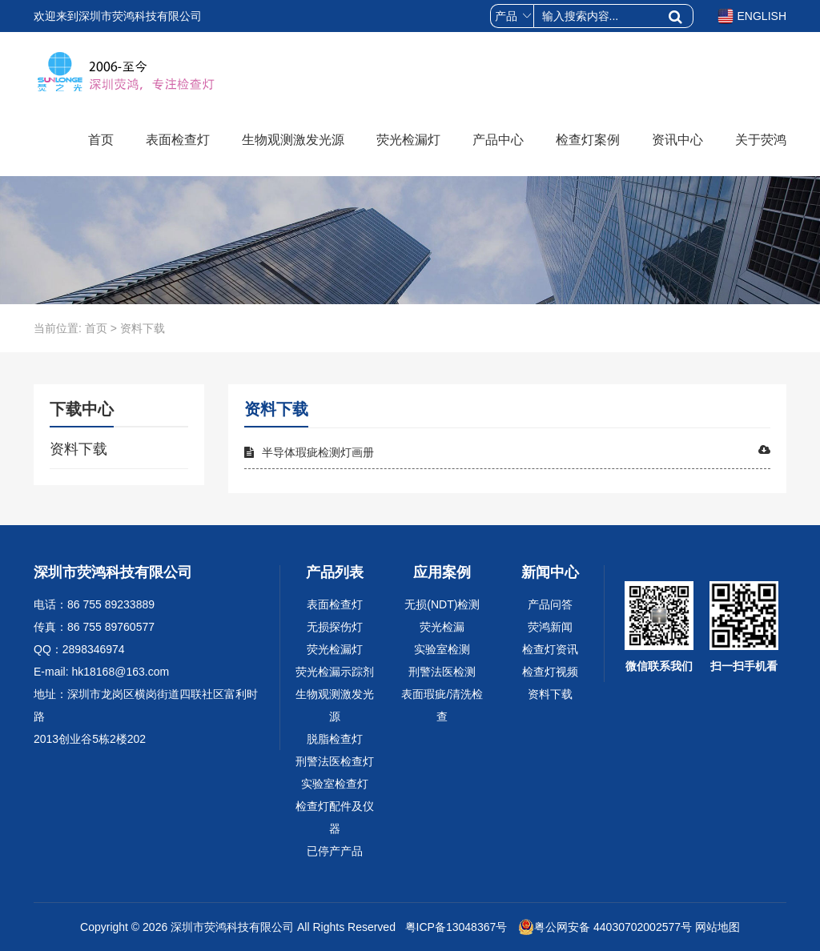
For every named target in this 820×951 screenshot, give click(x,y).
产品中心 (498, 139)
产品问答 (550, 604)
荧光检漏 (442, 626)
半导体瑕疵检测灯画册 (507, 451)
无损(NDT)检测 (442, 604)
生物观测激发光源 (293, 139)
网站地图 (717, 927)
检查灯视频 (550, 671)
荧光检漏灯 (408, 139)
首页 (101, 139)
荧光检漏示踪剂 (334, 671)
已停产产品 (335, 851)
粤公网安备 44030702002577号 (605, 927)
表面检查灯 (178, 139)
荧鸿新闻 (550, 626)
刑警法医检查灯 (334, 761)
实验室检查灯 (334, 783)
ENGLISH (752, 16)
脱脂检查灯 (335, 738)
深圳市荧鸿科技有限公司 (232, 927)
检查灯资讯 (550, 649)
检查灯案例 (588, 139)
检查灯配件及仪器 (334, 817)
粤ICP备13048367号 (455, 927)
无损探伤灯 (335, 626)
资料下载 (78, 449)
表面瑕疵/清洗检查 (442, 705)
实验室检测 (442, 649)
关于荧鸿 (760, 139)
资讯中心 (677, 139)
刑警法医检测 (442, 671)
